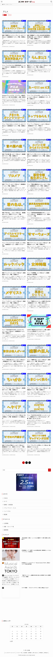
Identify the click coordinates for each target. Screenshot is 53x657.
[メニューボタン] (1, 1)
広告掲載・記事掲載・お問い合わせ (30, 652)
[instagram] (25, 650)
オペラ (5, 501)
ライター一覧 (19, 652)
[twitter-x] (24, 650)
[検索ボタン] (51, 1)
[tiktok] (27, 650)
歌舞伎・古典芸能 (8, 504)
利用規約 (41, 652)
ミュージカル (7, 511)
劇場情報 (6, 530)
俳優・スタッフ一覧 (9, 526)
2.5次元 (6, 498)
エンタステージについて (10, 652)
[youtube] (29, 650)
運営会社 (46, 652)
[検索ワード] (26, 470)
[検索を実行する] (49, 470)
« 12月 (11, 641)
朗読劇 (5, 514)
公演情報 (6, 523)
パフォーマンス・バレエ (10, 508)
